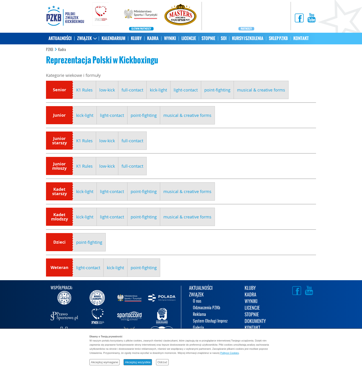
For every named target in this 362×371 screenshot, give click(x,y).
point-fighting (217, 90)
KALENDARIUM (113, 38)
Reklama (199, 314)
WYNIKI (170, 38)
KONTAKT (301, 38)
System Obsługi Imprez (210, 321)
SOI (224, 38)
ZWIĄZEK (84, 38)
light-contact (186, 90)
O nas (197, 301)
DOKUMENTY (255, 321)
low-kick (107, 90)
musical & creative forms (261, 90)
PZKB (49, 49)
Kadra (62, 49)
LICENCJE (188, 38)
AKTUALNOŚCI (60, 38)
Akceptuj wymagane (104, 362)
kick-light (158, 90)
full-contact (132, 90)
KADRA (153, 38)
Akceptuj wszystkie (138, 362)
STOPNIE (208, 38)
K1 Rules (84, 90)
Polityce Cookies (229, 353)
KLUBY (136, 38)
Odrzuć (162, 362)
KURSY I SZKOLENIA (247, 38)
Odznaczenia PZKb (206, 308)
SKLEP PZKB (278, 38)
